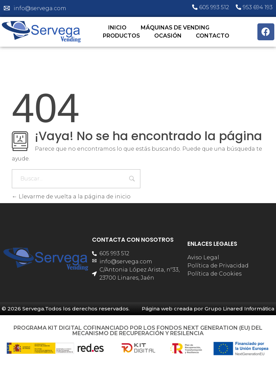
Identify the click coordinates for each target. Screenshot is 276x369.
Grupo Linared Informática (239, 308)
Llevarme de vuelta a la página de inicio (71, 196)
